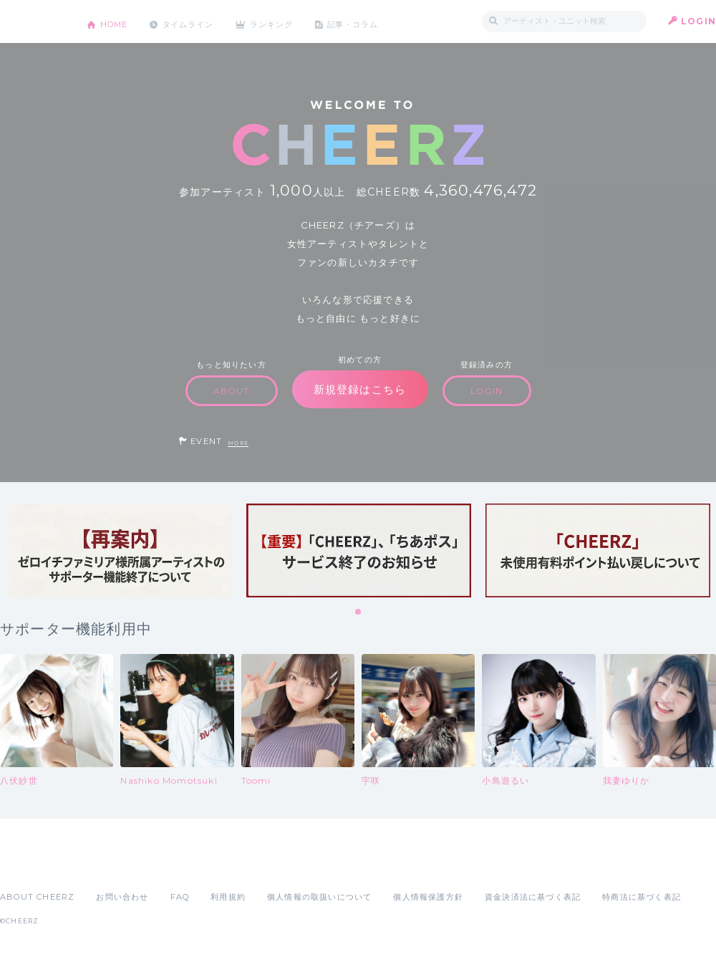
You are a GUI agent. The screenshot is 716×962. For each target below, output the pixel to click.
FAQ (180, 897)
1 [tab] (358, 612)
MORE (238, 443)
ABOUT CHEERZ (37, 897)
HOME (116, 21)
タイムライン (196, 21)
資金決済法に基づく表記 (533, 897)
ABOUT (231, 390)
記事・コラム (374, 21)
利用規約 (228, 897)
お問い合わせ (122, 897)
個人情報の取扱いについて (319, 897)
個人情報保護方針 (428, 897)
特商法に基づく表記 (641, 897)
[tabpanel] (119, 550)
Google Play (109, 865)
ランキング (287, 21)
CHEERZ (32, 22)
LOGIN (698, 21)
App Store (33, 865)
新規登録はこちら (360, 389)
